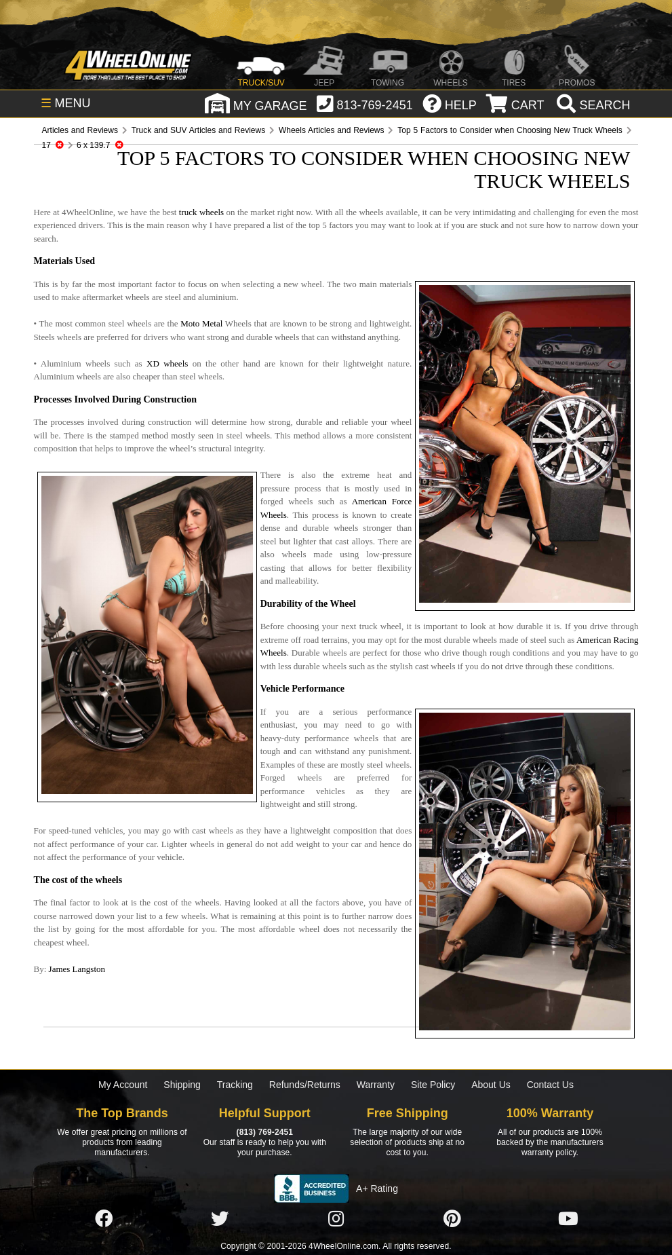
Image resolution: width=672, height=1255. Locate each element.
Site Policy (433, 1084)
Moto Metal (201, 323)
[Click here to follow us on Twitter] (219, 1219)
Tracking (235, 1084)
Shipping (182, 1084)
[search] (591, 105)
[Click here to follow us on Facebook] (103, 1219)
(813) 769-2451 (265, 1132)
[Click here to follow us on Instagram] (335, 1219)
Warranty (376, 1084)
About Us (491, 1084)
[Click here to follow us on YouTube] (568, 1219)
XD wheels (167, 363)
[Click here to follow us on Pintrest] (452, 1219)
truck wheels (201, 212)
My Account (122, 1084)
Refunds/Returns (304, 1084)
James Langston (77, 969)
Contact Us (550, 1084)
